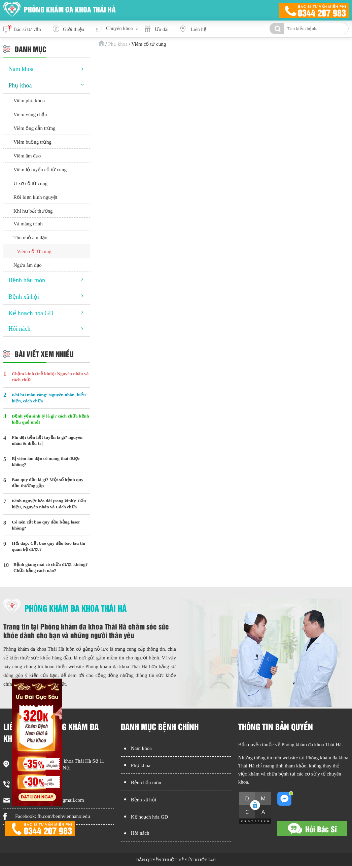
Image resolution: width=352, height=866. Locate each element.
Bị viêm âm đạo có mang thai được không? (46, 461)
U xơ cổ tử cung (30, 183)
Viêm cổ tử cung (34, 251)
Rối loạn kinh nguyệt (35, 197)
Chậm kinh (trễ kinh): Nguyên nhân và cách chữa (50, 376)
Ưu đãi (162, 29)
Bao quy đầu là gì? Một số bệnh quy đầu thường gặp (47, 482)
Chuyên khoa (119, 28)
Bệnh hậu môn (26, 280)
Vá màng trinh (28, 223)
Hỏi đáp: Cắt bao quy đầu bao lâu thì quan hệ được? (48, 546)
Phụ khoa (118, 44)
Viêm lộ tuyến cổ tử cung (40, 169)
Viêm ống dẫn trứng (34, 128)
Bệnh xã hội (23, 296)
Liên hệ (198, 29)
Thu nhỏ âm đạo (30, 237)
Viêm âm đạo (27, 155)
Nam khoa (20, 69)
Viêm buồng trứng (32, 142)
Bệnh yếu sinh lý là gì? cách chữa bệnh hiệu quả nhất (50, 419)
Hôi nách (19, 328)
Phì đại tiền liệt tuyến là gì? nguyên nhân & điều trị (47, 440)
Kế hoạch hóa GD (30, 313)
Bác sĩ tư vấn (27, 29)
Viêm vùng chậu (30, 114)
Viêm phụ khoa (29, 100)
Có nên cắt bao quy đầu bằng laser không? (46, 525)
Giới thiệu (73, 29)
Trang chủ (101, 43)
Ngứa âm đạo (27, 265)
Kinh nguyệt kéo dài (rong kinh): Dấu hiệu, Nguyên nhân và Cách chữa (49, 503)
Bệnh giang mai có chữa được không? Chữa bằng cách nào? (50, 567)
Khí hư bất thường (33, 211)
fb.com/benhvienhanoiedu (63, 816)
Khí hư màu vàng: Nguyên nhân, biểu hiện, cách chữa (49, 397)
